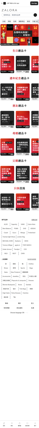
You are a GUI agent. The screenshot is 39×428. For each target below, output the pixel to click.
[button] (19, 3)
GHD (24, 228)
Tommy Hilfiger (7, 245)
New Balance (7, 228)
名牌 (14, 21)
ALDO (6, 224)
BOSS (26, 241)
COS (25, 249)
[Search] (35, 15)
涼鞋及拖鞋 (6, 280)
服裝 (14, 264)
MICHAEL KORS (8, 241)
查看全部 (34, 220)
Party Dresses (15, 293)
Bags (31, 268)
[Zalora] (19, 10)
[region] (19, 35)
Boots (20, 285)
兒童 (33, 21)
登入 (32, 303)
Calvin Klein (31, 224)
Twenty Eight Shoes (9, 237)
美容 (28, 21)
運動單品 (22, 21)
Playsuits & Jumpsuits (19, 280)
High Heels (6, 293)
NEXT (14, 253)
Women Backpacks (9, 285)
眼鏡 (31, 289)
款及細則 (19, 308)
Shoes (6, 268)
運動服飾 (25, 272)
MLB (5, 253)
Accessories (7, 276)
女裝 (3, 21)
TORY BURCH (27, 245)
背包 (24, 276)
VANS (23, 224)
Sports (23, 268)
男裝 (9, 21)
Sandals (28, 285)
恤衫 (14, 289)
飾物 (14, 268)
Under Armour (7, 249)
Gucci (14, 233)
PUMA (16, 228)
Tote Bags (23, 289)
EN (23, 312)
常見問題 (6, 308)
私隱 (32, 308)
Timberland (31, 233)
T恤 (14, 297)
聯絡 (6, 303)
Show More (32, 259)
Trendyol (16, 249)
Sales (6, 272)
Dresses (31, 280)
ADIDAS (33, 228)
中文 (26, 312)
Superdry (14, 224)
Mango (22, 233)
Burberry (18, 241)
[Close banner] (2, 3)
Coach (6, 233)
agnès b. (17, 245)
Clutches (25, 293)
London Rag (21, 237)
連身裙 (6, 297)
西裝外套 (6, 289)
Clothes (31, 264)
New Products (15, 272)
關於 (19, 303)
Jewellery (16, 276)
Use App (34, 3)
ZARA (23, 253)
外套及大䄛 (32, 276)
